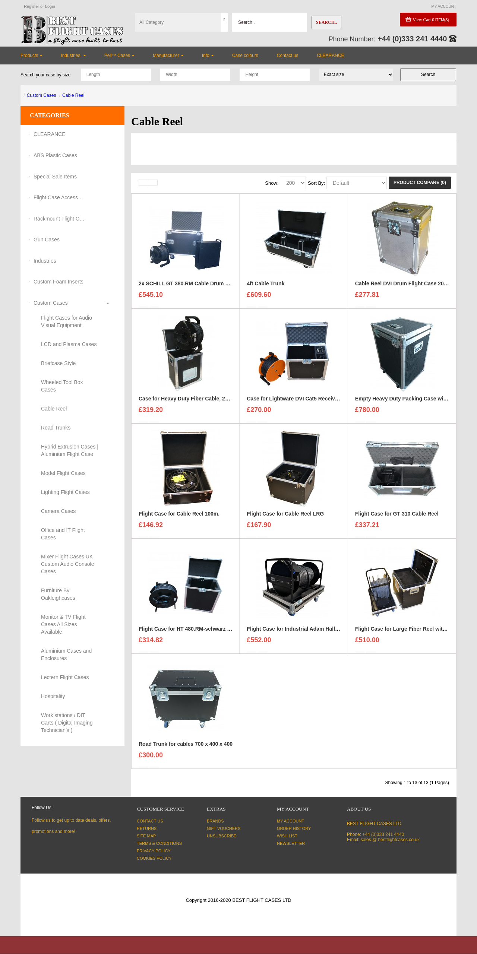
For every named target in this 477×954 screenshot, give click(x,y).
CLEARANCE (50, 134)
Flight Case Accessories (60, 197)
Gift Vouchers (223, 828)
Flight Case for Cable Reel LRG (285, 517)
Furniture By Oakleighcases (58, 594)
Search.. (326, 22)
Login (50, 6)
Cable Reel (73, 95)
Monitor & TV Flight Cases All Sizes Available (63, 624)
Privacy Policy (154, 851)
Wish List (287, 836)
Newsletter (291, 843)
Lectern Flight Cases (65, 677)
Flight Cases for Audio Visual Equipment (66, 321)
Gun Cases (47, 240)
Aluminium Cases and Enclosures (66, 654)
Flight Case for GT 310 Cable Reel (397, 517)
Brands (215, 821)
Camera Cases (58, 511)
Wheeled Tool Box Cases (62, 386)
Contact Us (150, 821)
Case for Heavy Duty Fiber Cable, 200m (187, 402)
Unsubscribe (221, 836)
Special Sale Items (55, 177)
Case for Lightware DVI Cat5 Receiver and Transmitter (313, 402)
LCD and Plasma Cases (69, 344)
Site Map (146, 836)
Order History (294, 828)
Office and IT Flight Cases (63, 534)
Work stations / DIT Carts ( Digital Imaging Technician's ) (67, 722)
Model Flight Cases (63, 473)
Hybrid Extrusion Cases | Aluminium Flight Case (69, 450)
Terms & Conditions (159, 843)
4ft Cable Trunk (265, 287)
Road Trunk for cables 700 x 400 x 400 (186, 747)
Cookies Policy (154, 858)
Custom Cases (41, 95)
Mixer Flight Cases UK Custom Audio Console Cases (67, 564)
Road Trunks (55, 428)
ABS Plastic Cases (55, 155)
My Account (290, 821)
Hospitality (53, 696)
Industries (45, 261)
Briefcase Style (58, 363)
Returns (147, 828)
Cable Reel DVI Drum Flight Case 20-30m (405, 287)
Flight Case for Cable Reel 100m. (179, 517)
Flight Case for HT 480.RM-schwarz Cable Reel (196, 632)
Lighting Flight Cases (65, 492)
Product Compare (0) (420, 182)
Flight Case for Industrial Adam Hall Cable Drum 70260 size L (322, 632)
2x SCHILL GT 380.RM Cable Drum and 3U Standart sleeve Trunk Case (225, 287)
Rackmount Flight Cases (60, 219)
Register (31, 6)
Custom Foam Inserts (58, 282)
